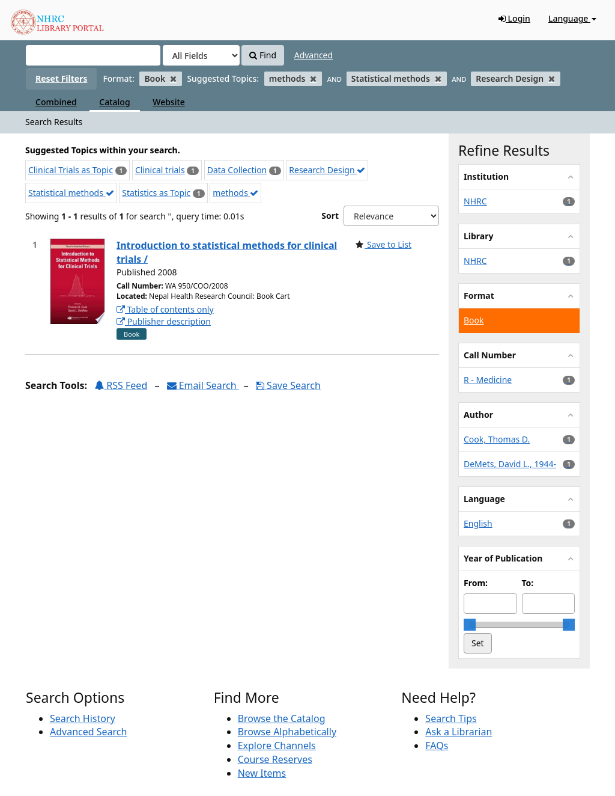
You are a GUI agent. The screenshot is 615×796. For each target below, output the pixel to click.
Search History (82, 718)
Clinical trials (160, 170)
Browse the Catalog (282, 718)
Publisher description (164, 321)
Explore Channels (277, 745)
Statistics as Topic (156, 192)
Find (262, 55)
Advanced (313, 55)
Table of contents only (165, 309)
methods (235, 192)
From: (476, 583)
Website (169, 102)
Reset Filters (61, 78)
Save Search (288, 385)
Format (479, 295)
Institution (486, 176)
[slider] (470, 625)
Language (572, 18)
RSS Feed (120, 385)
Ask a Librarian (458, 731)
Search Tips (450, 718)
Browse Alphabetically (287, 731)
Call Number (490, 355)
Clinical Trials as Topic (70, 170)
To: (528, 583)
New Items (262, 773)
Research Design (327, 170)
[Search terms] (93, 55)
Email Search (203, 385)
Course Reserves (275, 759)
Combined (56, 102)
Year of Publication (503, 558)
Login (514, 18)
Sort (330, 215)
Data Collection (237, 170)
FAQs (436, 745)
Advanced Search (88, 731)
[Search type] (201, 55)
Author (478, 414)
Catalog (114, 102)
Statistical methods (71, 192)
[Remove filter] (173, 78)
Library (478, 236)
